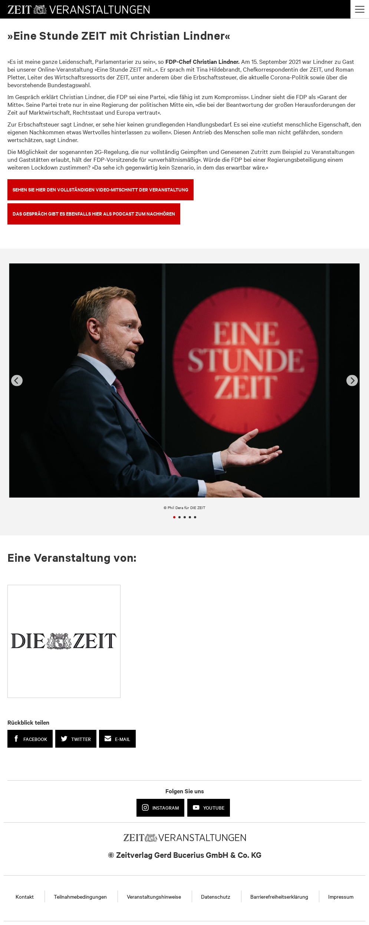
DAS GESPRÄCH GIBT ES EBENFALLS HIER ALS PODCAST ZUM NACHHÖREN (94, 213)
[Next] (352, 380)
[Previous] (17, 380)
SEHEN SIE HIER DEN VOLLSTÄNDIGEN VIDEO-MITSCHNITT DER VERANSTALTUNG (100, 189)
